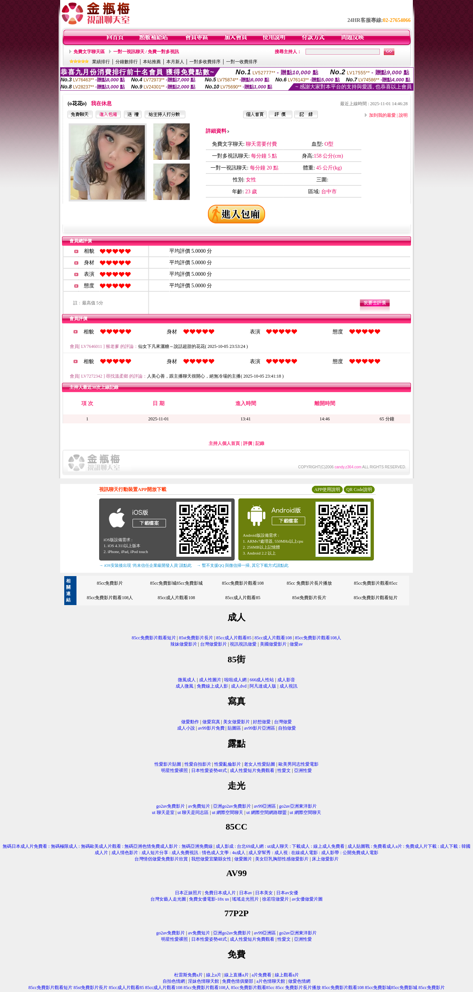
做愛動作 (190, 721)
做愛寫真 (211, 721)
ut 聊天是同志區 (193, 812)
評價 (247, 443)
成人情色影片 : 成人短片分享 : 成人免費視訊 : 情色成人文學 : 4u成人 (178, 852)
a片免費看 (261, 975)
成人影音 (286, 679)
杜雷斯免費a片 (188, 975)
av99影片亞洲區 (259, 728)
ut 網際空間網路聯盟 (267, 812)
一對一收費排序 (241, 61)
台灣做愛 (283, 721)
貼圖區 (234, 728)
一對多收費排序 (205, 61)
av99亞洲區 (265, 806)
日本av (245, 892)
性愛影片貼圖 (167, 764)
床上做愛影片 (325, 859)
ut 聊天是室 (163, 812)
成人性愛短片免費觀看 (252, 770)
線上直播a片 (236, 975)
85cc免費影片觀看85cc (375, 583)
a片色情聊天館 (271, 981)
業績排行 (101, 61)
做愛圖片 (243, 859)
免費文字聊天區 (89, 51)
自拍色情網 (174, 981)
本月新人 (175, 61)
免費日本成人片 (220, 892)
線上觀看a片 (287, 975)
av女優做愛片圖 (307, 899)
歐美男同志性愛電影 (298, 764)
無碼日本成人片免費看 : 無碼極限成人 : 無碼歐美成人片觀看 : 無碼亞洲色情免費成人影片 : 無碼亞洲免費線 (107, 846)
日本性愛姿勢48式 (209, 770)
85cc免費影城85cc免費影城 (176, 583)
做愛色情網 (299, 981)
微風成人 (187, 679)
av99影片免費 (211, 728)
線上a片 (213, 975)
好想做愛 (262, 721)
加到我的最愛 (382, 115)
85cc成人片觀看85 (243, 597)
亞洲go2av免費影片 (232, 806)
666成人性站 (261, 679)
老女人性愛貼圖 (259, 764)
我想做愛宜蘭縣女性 (211, 859)
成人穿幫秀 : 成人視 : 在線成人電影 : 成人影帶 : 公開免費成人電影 (313, 852)
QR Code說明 (359, 489)
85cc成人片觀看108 (176, 597)
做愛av (296, 644)
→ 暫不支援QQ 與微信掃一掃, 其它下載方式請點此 (242, 565)
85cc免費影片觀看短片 (376, 597)
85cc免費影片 (110, 583)
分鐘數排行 (126, 61)
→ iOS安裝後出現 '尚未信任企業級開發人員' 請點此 (145, 565)
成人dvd (239, 686)
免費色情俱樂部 (237, 981)
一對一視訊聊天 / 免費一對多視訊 (146, 51)
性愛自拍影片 (198, 764)
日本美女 (264, 892)
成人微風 (184, 686)
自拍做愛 (287, 728)
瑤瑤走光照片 (245, 899)
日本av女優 (287, 892)
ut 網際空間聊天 (227, 812)
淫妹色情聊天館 (203, 981)
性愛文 (284, 770)
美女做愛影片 (236, 721)
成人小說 (186, 728)
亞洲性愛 (303, 770)
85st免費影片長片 (309, 597)
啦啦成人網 (235, 679)
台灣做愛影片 (213, 644)
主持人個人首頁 (224, 443)
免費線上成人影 (212, 686)
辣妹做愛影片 (183, 644)
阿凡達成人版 (262, 686)
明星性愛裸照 (174, 770)
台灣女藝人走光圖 (168, 899)
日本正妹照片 (188, 892)
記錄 (259, 443)
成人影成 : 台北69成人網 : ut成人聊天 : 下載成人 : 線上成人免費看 (280, 846)
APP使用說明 (327, 489)
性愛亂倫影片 (227, 764)
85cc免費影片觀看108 (243, 583)
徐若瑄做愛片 (275, 899)
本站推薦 (152, 61)
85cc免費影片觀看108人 (110, 597)
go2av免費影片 (170, 806)
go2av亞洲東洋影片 (298, 806)
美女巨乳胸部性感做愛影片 (282, 859)
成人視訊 (288, 686)
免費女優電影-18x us (209, 899)
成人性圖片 (210, 679)
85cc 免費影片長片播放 (309, 583)
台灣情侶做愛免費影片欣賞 (161, 859)
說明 (403, 115)
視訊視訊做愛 (243, 644)
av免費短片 (199, 806)
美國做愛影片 (273, 644)
